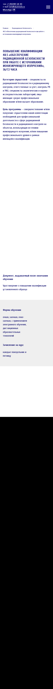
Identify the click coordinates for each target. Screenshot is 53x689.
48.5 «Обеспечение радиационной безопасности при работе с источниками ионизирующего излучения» (24, 32)
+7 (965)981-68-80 (14, 4)
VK (14, 9)
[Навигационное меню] (48, 7)
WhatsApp (7, 10)
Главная (5, 28)
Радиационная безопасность (22, 28)
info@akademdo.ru (17, 7)
